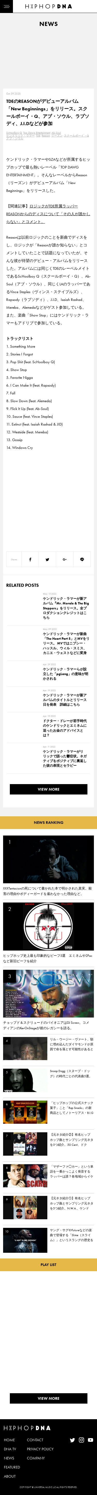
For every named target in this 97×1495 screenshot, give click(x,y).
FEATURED (12, 1467)
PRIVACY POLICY (40, 1449)
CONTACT (35, 1440)
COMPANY (36, 1458)
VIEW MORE (48, 789)
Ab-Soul (56, 132)
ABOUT (10, 1476)
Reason (46, 135)
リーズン (57, 135)
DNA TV (10, 1449)
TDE (38, 135)
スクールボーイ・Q (76, 135)
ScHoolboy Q (14, 132)
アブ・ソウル (14, 138)
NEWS (9, 1458)
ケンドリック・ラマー (20, 135)
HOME (9, 1440)
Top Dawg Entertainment (36, 132)
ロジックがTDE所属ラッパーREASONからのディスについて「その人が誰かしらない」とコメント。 (48, 214)
